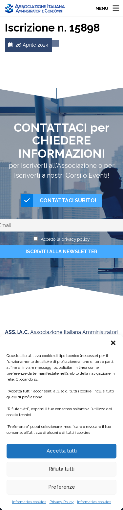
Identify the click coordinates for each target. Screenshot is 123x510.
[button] (113, 343)
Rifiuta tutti (61, 469)
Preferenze (61, 487)
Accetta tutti (62, 451)
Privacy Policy (62, 501)
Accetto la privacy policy (65, 239)
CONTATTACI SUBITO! (58, 200)
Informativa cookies (29, 501)
